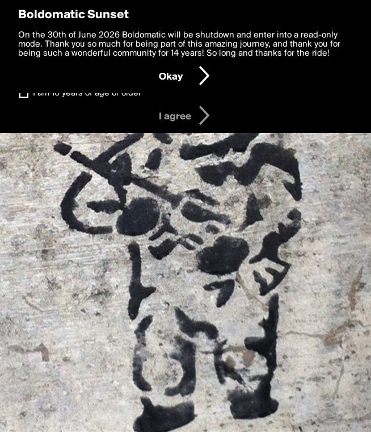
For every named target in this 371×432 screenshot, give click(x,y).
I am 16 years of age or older (87, 93)
